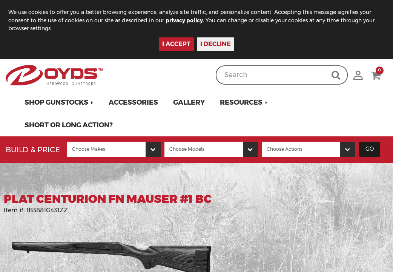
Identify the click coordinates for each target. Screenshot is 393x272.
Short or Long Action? (69, 125)
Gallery (189, 102)
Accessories (133, 102)
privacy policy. (185, 20)
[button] (59, 102)
